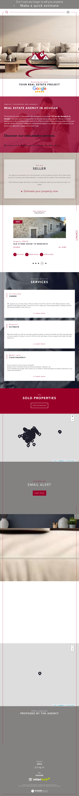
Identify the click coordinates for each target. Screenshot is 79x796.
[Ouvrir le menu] (68, 12)
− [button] (72, 416)
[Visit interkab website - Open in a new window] (41, 775)
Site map (26, 782)
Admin (40, 782)
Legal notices (33, 782)
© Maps (61, 457)
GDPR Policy (52, 782)
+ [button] (72, 413)
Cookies (58, 782)
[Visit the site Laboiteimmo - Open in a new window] (39, 789)
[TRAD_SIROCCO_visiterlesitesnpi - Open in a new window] (30, 776)
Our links (45, 782)
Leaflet (55, 457)
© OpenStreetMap (70, 457)
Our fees (21, 782)
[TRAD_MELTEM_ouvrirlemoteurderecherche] (6, 12)
